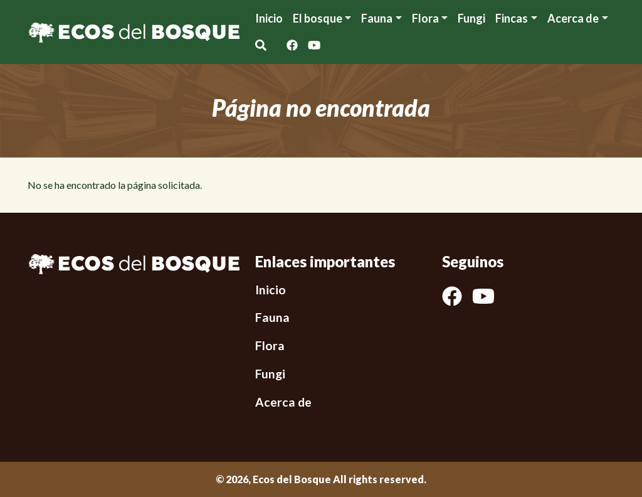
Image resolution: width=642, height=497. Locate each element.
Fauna (376, 18)
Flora (425, 18)
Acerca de (283, 402)
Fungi (471, 18)
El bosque (317, 18)
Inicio (269, 18)
